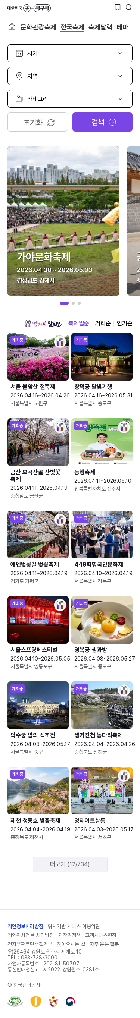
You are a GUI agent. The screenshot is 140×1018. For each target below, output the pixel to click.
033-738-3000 (39, 958)
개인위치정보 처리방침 (30, 935)
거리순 (103, 323)
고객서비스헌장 (100, 935)
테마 (122, 27)
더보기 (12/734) (70, 864)
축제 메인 (11, 26)
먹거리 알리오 (43, 323)
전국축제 (72, 27)
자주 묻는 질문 (104, 944)
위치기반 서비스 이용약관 (74, 926)
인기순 (125, 323)
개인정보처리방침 (25, 926)
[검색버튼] (129, 7)
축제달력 (100, 27)
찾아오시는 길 (71, 944)
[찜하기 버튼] (117, 7)
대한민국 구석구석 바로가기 (29, 8)
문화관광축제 (38, 27)
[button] (64, 303)
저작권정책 (69, 935)
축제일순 (78, 323)
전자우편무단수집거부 (29, 944)
